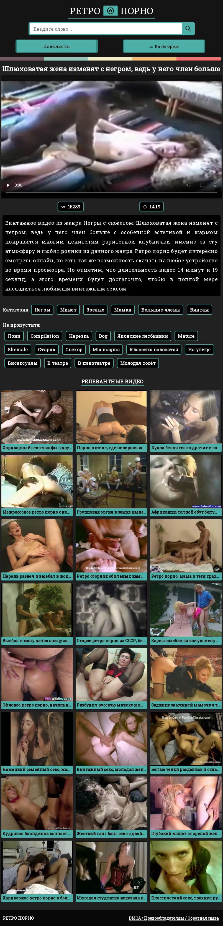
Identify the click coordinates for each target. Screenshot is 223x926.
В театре (57, 363)
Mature (186, 336)
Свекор (73, 349)
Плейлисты (56, 46)
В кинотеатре (94, 363)
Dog (103, 336)
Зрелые (95, 310)
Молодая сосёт (138, 363)
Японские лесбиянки (142, 336)
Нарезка (79, 336)
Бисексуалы (22, 363)
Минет (68, 310)
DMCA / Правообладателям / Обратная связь (174, 918)
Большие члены (160, 310)
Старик (46, 349)
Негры (42, 310)
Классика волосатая (154, 349)
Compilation (44, 336)
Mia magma (106, 349)
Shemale (18, 349)
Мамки (122, 310)
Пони (14, 336)
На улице (199, 349)
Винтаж (199, 310)
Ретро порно (111, 11)
